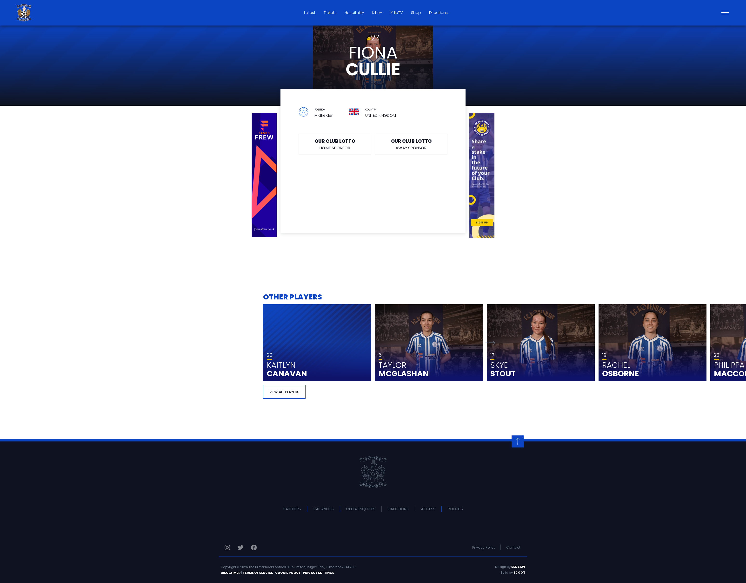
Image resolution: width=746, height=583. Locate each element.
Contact (513, 547)
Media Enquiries (360, 509)
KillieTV (397, 12)
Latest (309, 12)
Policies (455, 509)
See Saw (518, 567)
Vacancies (323, 509)
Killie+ (377, 12)
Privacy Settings (318, 573)
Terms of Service (258, 573)
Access (428, 509)
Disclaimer (230, 573)
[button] (490, 342)
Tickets (330, 12)
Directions (438, 12)
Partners (292, 509)
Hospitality (354, 12)
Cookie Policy (288, 573)
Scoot (519, 572)
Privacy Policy (483, 547)
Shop (416, 12)
